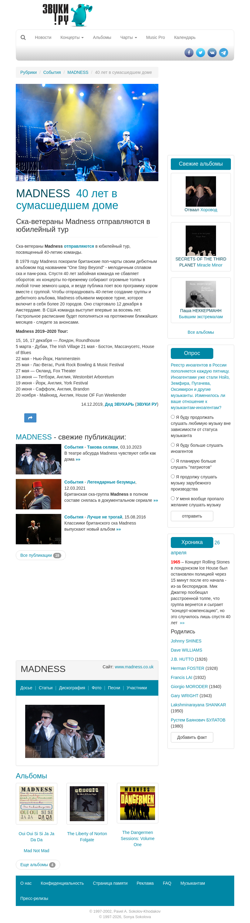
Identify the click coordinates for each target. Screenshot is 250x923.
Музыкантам (193, 883)
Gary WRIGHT (184, 695)
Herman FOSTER (187, 668)
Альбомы (102, 37)
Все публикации (40, 555)
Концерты (72, 37)
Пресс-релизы (34, 898)
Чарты (128, 37)
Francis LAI (181, 677)
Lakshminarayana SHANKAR (198, 704)
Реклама (145, 883)
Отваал (191, 209)
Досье (26, 687)
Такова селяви (102, 447)
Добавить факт (192, 737)
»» (78, 459)
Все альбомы (201, 332)
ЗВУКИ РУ (147, 404)
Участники (137, 687)
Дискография (72, 687)
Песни (114, 687)
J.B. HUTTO (182, 659)
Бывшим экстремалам (201, 316)
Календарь (185, 37)
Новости (43, 37)
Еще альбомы (38, 865)
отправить (192, 516)
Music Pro (155, 37)
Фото (96, 687)
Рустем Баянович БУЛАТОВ (198, 720)
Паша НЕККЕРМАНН (200, 310)
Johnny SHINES (186, 641)
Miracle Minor (209, 265)
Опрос (192, 353)
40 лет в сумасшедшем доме (67, 199)
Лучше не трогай (104, 517)
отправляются (79, 246)
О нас (26, 883)
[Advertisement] (87, 608)
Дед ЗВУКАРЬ (119, 404)
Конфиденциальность (62, 883)
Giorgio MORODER (189, 686)
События (52, 72)
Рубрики (28, 72)
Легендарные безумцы (111, 482)
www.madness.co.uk (134, 666)
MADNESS (77, 72)
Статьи (45, 687)
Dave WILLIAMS (186, 650)
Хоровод (208, 209)
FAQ (167, 883)
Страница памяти (110, 883)
